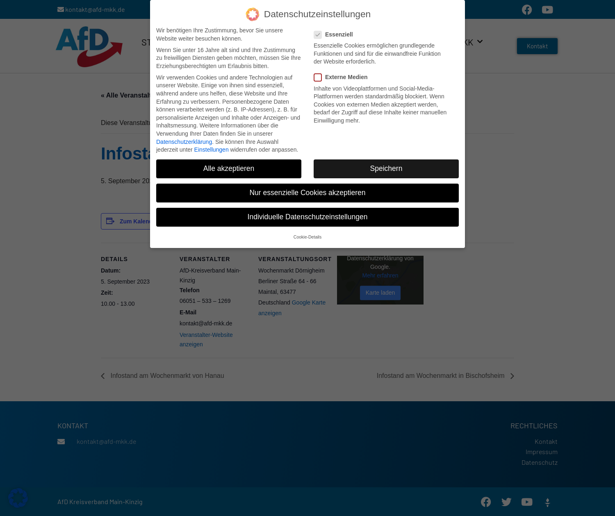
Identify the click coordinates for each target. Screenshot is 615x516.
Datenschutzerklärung (184, 141)
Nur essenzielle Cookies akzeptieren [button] (307, 192)
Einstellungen (211, 149)
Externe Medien (343, 77)
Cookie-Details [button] (307, 236)
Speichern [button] (386, 168)
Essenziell (336, 34)
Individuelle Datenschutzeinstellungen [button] (308, 216)
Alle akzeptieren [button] (229, 168)
